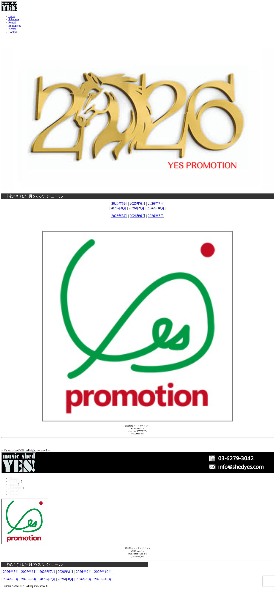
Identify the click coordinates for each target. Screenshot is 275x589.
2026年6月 (137, 203)
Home (11, 16)
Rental (12, 22)
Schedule (13, 19)
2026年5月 (119, 203)
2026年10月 (156, 208)
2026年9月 (137, 208)
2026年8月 (118, 208)
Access (12, 28)
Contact (12, 31)
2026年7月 (156, 203)
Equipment (14, 25)
